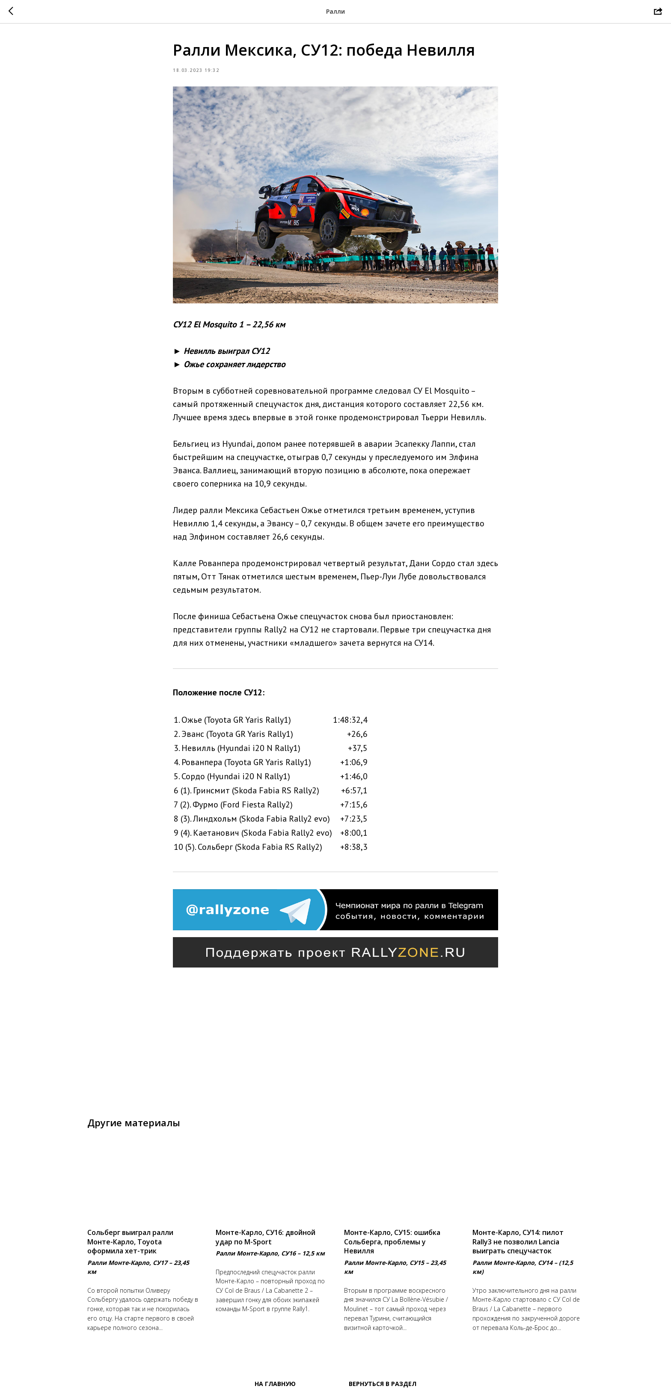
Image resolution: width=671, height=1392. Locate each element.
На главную (275, 1384)
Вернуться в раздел (382, 1384)
